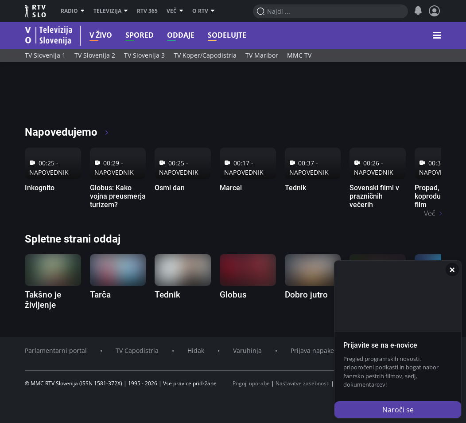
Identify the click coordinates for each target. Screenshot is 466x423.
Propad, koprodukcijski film (437, 196)
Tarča (100, 295)
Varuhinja (247, 350)
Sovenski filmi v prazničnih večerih (374, 196)
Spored (128, 35)
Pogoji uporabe (251, 383)
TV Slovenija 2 (94, 55)
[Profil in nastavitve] (434, 11)
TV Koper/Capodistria (205, 55)
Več (175, 11)
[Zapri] (452, 269)
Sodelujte (215, 35)
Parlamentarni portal (56, 350)
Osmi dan (170, 188)
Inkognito (39, 188)
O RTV (203, 11)
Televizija (110, 11)
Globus (233, 295)
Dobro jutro (306, 295)
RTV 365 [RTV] (147, 11)
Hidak (195, 350)
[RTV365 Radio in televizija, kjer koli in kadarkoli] (105, 97)
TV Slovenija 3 (144, 55)
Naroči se (398, 410)
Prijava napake (312, 350)
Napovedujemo (67, 132)
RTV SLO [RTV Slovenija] (36, 11)
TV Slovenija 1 (45, 55)
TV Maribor (261, 55)
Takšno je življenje (43, 300)
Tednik (295, 188)
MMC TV (299, 55)
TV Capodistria (137, 350)
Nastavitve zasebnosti (303, 383)
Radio (73, 11)
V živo (89, 35)
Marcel (231, 188)
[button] (437, 35)
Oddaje (169, 35)
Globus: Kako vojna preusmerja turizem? (118, 196)
